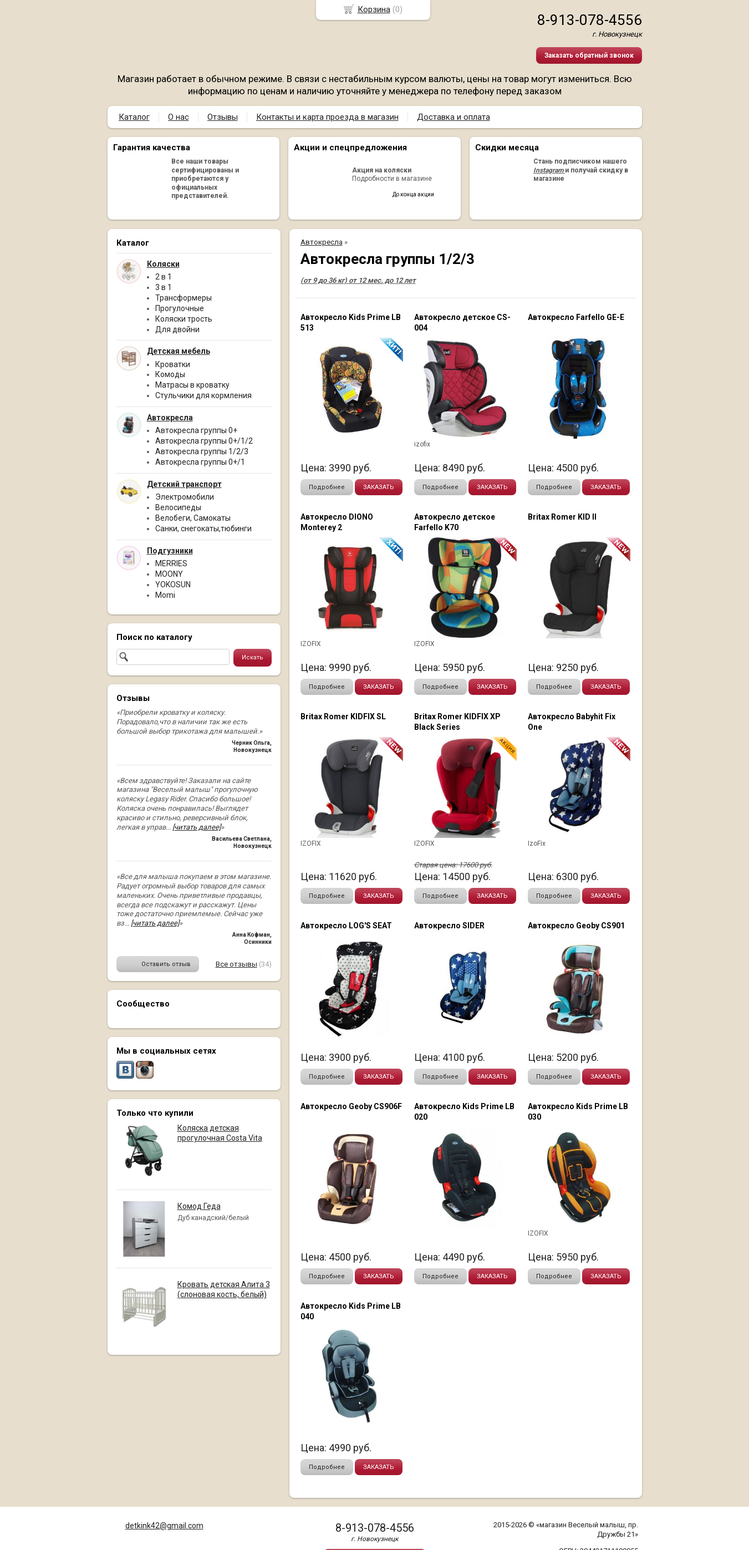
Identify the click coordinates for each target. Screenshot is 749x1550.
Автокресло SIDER (449, 925)
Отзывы (222, 117)
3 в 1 (163, 287)
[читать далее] (196, 827)
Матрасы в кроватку (192, 384)
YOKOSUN (173, 584)
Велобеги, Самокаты (193, 518)
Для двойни (177, 329)
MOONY (169, 574)
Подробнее (327, 487)
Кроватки (172, 364)
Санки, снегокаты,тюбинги (203, 528)
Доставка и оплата (453, 117)
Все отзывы (236, 964)
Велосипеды (178, 507)
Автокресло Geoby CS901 (576, 925)
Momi (165, 595)
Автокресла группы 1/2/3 (201, 451)
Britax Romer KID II (562, 516)
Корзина (374, 9)
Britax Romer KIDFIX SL (343, 716)
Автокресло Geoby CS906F (351, 1106)
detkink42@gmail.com (164, 1525)
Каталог (134, 117)
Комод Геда (199, 1206)
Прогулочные (179, 308)
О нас (178, 117)
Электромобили (184, 496)
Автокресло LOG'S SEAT (346, 925)
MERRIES (171, 563)
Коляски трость (183, 318)
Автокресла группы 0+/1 (200, 462)
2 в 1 (163, 276)
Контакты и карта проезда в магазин (327, 117)
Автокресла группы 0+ (196, 430)
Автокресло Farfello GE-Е (576, 317)
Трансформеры (183, 297)
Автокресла (321, 242)
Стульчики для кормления (203, 395)
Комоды (170, 374)
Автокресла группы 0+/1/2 (204, 440)
